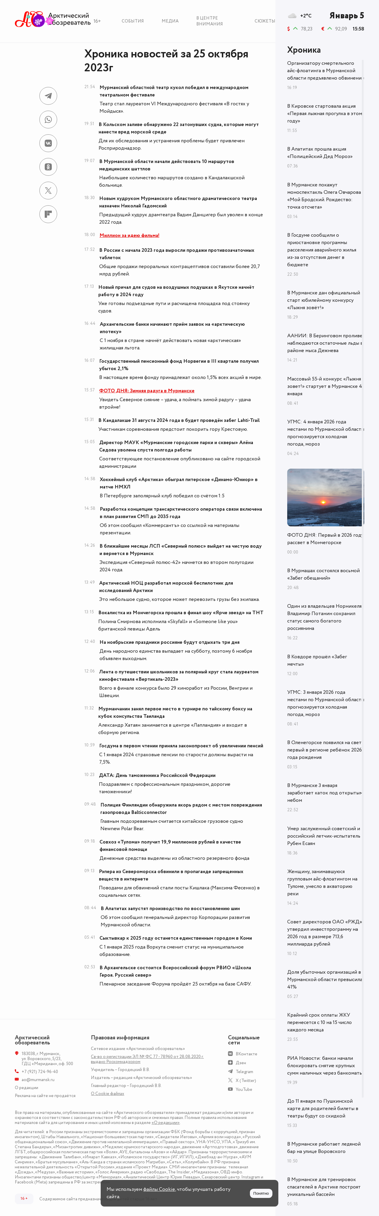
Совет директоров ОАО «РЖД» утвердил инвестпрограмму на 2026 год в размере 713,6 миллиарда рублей (324, 933)
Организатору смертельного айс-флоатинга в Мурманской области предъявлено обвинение (325, 71)
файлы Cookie (159, 1189)
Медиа (170, 21)
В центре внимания (209, 21)
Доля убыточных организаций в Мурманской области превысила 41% (324, 980)
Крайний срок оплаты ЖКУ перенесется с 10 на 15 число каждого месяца (319, 1022)
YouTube (244, 1089)
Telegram (244, 1071)
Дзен (241, 1062)
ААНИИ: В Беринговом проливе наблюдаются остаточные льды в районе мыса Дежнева (325, 343)
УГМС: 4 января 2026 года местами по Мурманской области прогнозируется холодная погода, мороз (325, 433)
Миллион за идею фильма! (129, 235)
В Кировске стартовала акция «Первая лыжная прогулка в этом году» (324, 114)
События (133, 21)
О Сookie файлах (107, 1093)
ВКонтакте (246, 1054)
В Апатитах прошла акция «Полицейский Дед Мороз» (320, 153)
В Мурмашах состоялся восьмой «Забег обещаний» (323, 574)
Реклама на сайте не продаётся (45, 1095)
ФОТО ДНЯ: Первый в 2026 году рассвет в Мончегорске (325, 539)
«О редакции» (166, 1123)
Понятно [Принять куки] (261, 1193)
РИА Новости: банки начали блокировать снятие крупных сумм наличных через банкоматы (325, 1066)
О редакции (26, 1087)
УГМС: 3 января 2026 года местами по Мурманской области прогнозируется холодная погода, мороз (325, 703)
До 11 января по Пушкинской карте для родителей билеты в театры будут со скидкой (322, 1109)
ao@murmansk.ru (38, 1079)
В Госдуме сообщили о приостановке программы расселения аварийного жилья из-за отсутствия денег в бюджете (321, 250)
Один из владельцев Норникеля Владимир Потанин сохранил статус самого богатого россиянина (324, 617)
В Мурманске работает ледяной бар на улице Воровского (324, 1148)
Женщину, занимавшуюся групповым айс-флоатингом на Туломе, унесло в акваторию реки (322, 882)
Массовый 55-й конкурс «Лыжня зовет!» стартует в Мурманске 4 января (324, 386)
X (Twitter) (246, 1080)
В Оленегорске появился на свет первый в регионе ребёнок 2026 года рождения (324, 750)
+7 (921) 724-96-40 (40, 1071)
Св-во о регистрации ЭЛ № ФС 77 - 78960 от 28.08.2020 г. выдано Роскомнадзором (147, 1059)
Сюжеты (265, 21)
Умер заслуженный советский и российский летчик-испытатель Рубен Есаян (323, 836)
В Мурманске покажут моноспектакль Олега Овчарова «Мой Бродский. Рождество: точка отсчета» (324, 196)
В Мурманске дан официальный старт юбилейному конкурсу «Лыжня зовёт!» (323, 300)
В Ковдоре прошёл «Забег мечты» (317, 660)
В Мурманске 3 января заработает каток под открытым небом (325, 793)
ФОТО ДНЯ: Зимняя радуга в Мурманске (147, 390)
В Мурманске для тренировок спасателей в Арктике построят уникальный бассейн (324, 1187)
